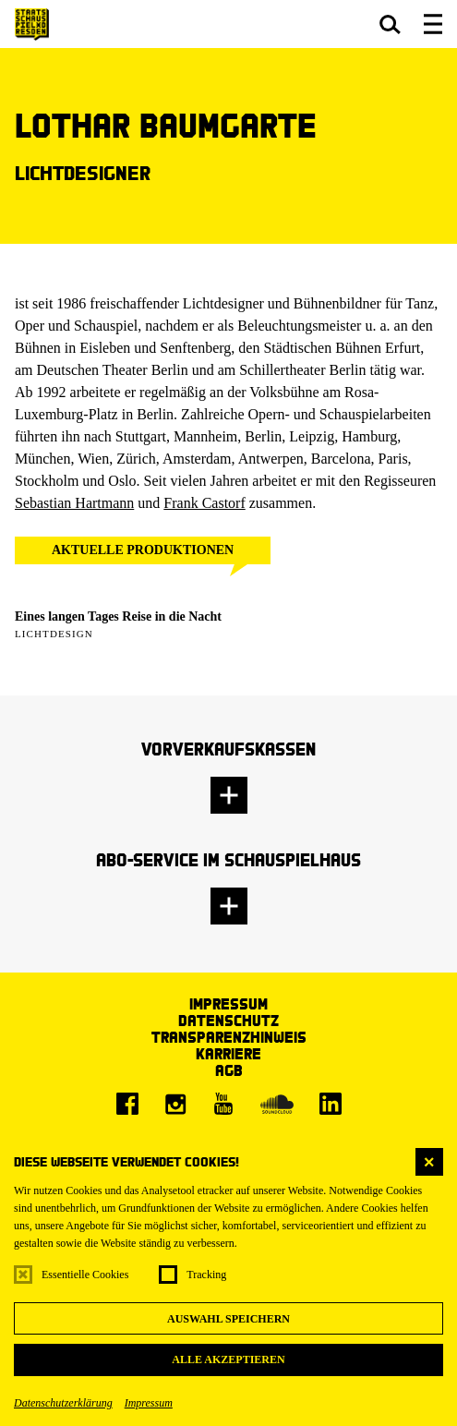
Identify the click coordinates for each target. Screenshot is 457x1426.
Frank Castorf (204, 503)
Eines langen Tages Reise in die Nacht (118, 616)
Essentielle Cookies (85, 1274)
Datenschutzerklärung (63, 1402)
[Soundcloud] (277, 1104)
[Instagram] (175, 1104)
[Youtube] (223, 1104)
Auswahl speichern (228, 1318)
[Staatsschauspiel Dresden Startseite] (32, 24)
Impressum (149, 1402)
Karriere (228, 1053)
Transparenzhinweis (229, 1036)
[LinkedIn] (330, 1104)
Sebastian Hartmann (74, 503)
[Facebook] (127, 1104)
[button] (390, 24)
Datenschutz (228, 1020)
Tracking (206, 1274)
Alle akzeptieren (228, 1359)
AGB (229, 1070)
